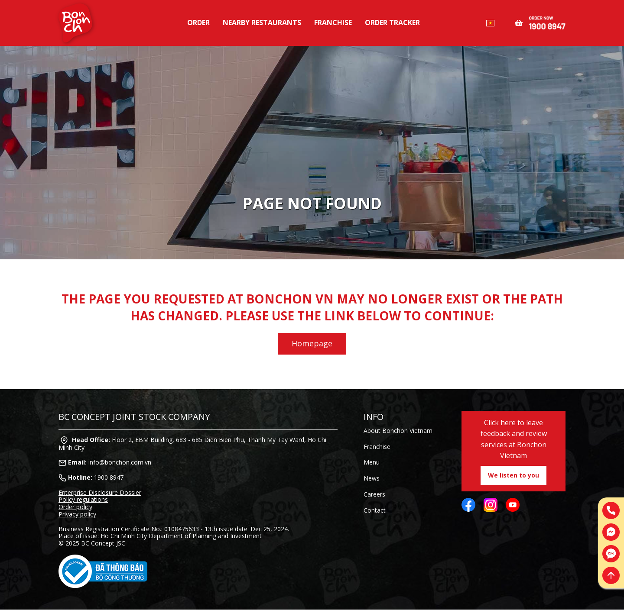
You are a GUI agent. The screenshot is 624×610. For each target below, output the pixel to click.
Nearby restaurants (262, 22)
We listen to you (513, 475)
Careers (374, 494)
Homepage (312, 343)
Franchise (333, 22)
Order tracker (392, 22)
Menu (372, 462)
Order (198, 22)
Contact (375, 510)
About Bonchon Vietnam (398, 430)
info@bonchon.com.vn (119, 462)
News (372, 478)
